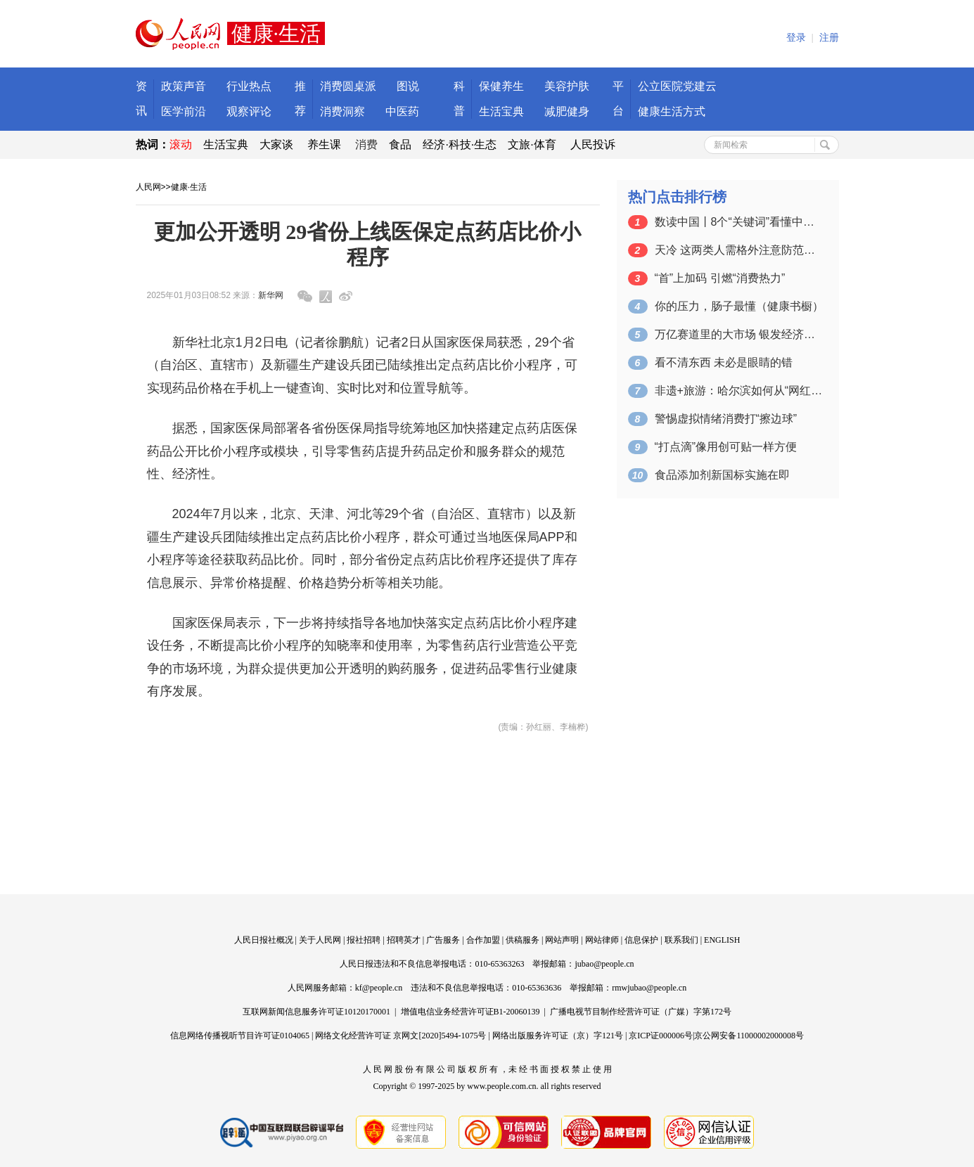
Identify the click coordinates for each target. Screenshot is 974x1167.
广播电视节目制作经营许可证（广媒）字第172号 (640, 1012)
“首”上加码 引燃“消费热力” (720, 278)
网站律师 (602, 940)
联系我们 (681, 940)
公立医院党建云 (677, 86)
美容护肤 (566, 86)
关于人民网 (320, 940)
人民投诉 (592, 144)
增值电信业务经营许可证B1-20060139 (470, 1012)
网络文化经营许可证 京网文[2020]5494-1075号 (400, 1035)
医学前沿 (183, 111)
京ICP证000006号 (661, 1035)
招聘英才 (404, 940)
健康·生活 (189, 187)
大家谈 (276, 144)
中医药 (402, 111)
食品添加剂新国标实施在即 (722, 475)
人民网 (148, 187)
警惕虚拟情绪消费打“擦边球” (726, 419)
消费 (366, 144)
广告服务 (443, 940)
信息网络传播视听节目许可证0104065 (239, 1035)
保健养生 (501, 86)
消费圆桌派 (348, 86)
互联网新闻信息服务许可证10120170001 (316, 1012)
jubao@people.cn (604, 964)
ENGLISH (722, 940)
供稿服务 (522, 940)
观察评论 (248, 111)
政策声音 (183, 86)
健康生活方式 (671, 111)
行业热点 (248, 86)
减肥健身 (566, 111)
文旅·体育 (532, 144)
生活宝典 (501, 111)
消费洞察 (342, 111)
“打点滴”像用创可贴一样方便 (726, 447)
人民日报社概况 (263, 940)
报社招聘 (363, 940)
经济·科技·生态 (459, 144)
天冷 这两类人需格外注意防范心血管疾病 (739, 250)
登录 (796, 37)
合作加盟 (483, 940)
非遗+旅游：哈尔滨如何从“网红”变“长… (739, 390)
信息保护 (641, 940)
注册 (829, 37)
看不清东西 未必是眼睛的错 (724, 362)
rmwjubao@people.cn (649, 988)
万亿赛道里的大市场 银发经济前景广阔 (739, 334)
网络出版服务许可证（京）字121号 (557, 1035)
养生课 (324, 144)
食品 (400, 144)
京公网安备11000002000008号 (749, 1035)
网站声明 (562, 940)
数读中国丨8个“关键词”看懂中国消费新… (739, 222)
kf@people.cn (378, 988)
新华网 (270, 295)
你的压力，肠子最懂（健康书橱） (739, 306)
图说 (408, 86)
